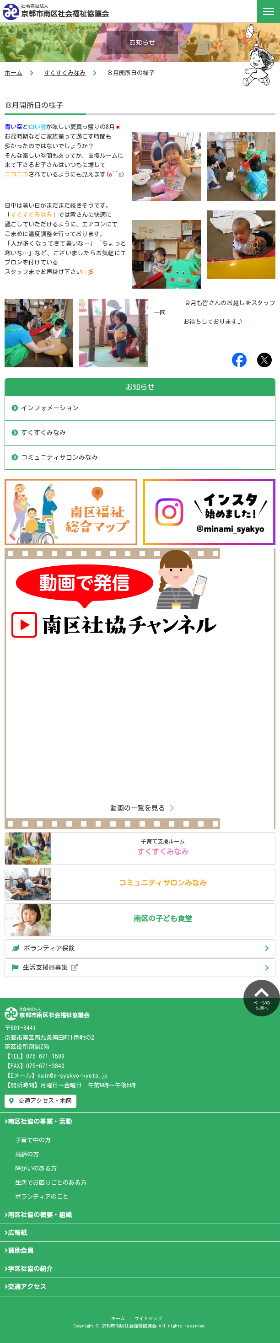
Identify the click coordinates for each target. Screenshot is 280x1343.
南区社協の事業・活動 (38, 1121)
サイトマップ (148, 1318)
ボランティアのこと (42, 1197)
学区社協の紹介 (29, 1269)
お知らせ (140, 387)
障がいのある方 (36, 1168)
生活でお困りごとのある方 (50, 1183)
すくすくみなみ (65, 73)
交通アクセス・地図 (40, 1101)
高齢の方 (27, 1154)
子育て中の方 (33, 1140)
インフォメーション (50, 408)
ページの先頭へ (261, 997)
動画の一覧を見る (142, 808)
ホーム (13, 73)
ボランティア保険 (43, 948)
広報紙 (16, 1233)
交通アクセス (25, 1287)
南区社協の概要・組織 (38, 1215)
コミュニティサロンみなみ (59, 457)
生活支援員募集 (45, 967)
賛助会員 (19, 1250)
